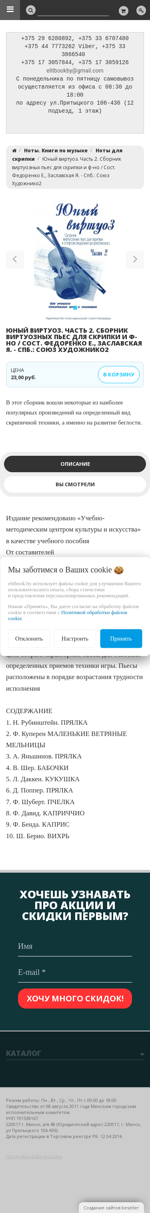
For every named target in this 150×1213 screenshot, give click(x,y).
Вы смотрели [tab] (75, 487)
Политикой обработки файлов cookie (67, 615)
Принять (121, 638)
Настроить (75, 638)
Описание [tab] (75, 467)
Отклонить (29, 638)
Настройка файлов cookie (34, 1156)
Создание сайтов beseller (111, 1208)
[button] (15, 264)
